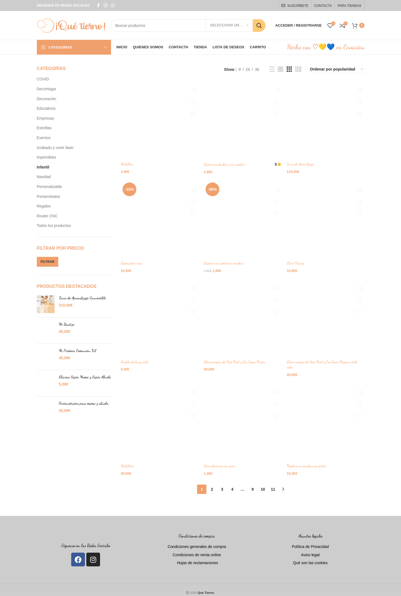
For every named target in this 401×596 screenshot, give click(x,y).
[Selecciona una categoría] (229, 25)
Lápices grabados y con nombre (227, 162)
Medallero (128, 462)
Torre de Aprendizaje (303, 162)
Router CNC (47, 216)
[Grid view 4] (298, 69)
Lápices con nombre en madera (227, 260)
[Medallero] (159, 419)
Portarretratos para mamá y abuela (83, 403)
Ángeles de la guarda (136, 358)
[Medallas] (159, 119)
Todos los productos (54, 225)
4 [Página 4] (232, 484)
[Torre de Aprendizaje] (326, 119)
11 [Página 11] (273, 484)
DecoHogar (46, 89)
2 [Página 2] (212, 484)
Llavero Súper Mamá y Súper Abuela (85, 377)
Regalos (44, 206)
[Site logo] (71, 25)
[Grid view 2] (280, 69)
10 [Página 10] (263, 484)
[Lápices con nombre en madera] (243, 218)
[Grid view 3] (289, 69)
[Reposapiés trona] (159, 218)
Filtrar (47, 262)
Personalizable (49, 186)
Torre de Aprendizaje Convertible (82, 298)
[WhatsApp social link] (113, 5)
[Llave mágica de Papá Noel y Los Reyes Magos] (243, 316)
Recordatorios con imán (222, 462)
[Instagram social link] (105, 5)
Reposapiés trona (133, 260)
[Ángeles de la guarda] (159, 316)
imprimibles (46, 157)
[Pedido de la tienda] (336, 69)
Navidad (44, 177)
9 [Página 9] (252, 484)
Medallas (127, 162)
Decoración (46, 99)
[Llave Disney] (326, 218)
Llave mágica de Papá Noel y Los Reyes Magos (238, 358)
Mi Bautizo (66, 324)
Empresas (45, 118)
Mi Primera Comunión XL (77, 350)
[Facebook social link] (98, 5)
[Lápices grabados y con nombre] (243, 119)
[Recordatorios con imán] (243, 419)
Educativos (46, 108)
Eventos (44, 138)
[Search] (188, 25)
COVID (43, 79)
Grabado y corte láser (55, 147)
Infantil (43, 167)
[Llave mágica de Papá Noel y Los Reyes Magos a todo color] (326, 316)
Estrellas (44, 128)
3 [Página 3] (222, 484)
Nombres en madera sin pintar (310, 462)
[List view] (272, 69)
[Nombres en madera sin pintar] (326, 419)
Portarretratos (48, 196)
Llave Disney (298, 260)
